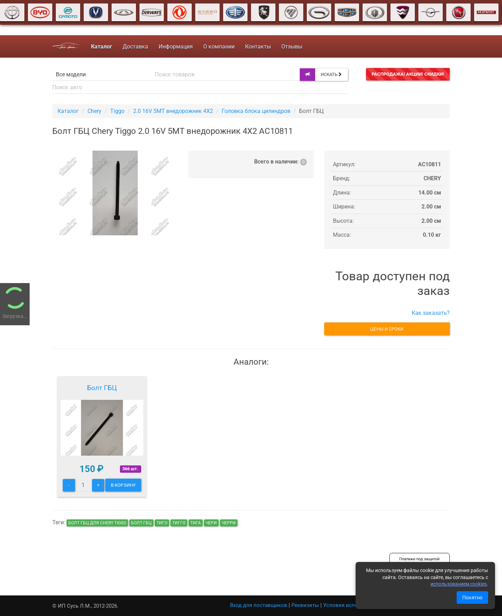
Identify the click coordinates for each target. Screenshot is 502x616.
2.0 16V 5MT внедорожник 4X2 (173, 111)
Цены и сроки (386, 329)
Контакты (258, 46)
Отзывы (291, 46)
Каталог (68, 111)
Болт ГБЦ (102, 388)
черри (229, 522)
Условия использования (354, 605)
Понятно (472, 597)
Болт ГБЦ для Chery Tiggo (97, 522)
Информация (176, 46)
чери (211, 522)
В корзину (123, 485)
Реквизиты (305, 605)
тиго (162, 522)
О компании (219, 46)
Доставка (135, 46)
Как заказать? (431, 313)
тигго (178, 522)
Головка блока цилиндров (256, 111)
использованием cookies (459, 584)
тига (195, 522)
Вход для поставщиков (258, 605)
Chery (94, 111)
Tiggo (117, 111)
